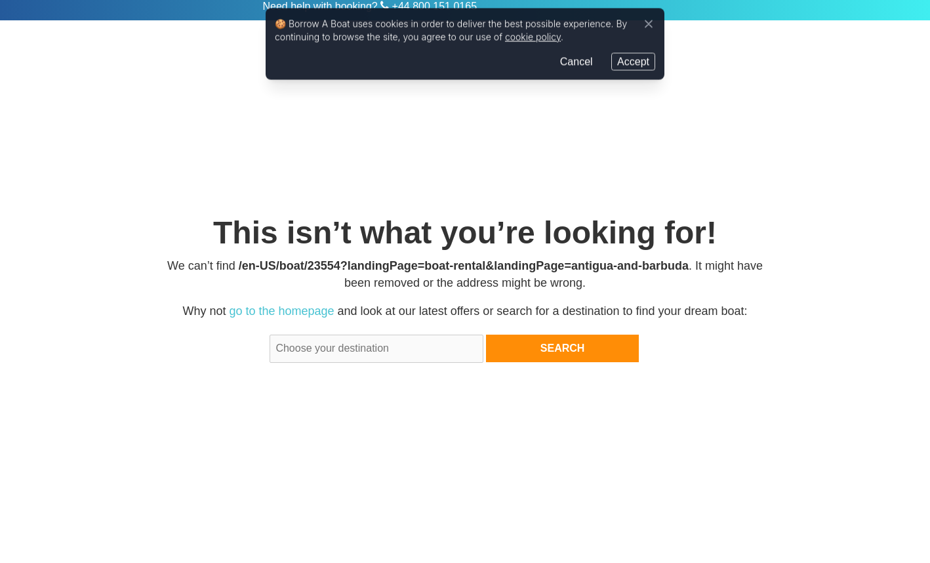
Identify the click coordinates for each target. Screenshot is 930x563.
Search (562, 348)
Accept (633, 60)
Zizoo (210, 10)
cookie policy (533, 35)
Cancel (576, 60)
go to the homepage (281, 311)
